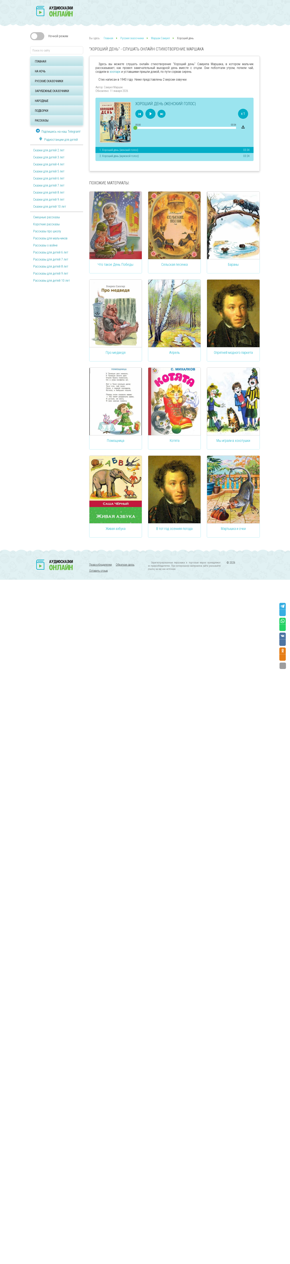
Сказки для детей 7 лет (48, 185)
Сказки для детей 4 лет (48, 164)
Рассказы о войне (45, 245)
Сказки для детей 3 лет (48, 157)
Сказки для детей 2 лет (48, 150)
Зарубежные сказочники (52, 91)
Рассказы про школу (47, 231)
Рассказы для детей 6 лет (50, 252)
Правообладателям (100, 564)
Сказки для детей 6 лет (48, 178)
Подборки (41, 110)
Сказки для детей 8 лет (48, 192)
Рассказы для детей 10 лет (51, 280)
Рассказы (41, 120)
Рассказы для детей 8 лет (50, 266)
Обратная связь (125, 564)
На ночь (40, 71)
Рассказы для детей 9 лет (50, 273)
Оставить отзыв (98, 570)
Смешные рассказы (46, 217)
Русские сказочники (49, 81)
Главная (40, 61)
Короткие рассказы (46, 224)
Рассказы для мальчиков (50, 238)
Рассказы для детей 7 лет (50, 259)
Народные (41, 101)
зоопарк (115, 72)
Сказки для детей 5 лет (48, 171)
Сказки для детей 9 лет (48, 199)
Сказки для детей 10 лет (49, 206)
